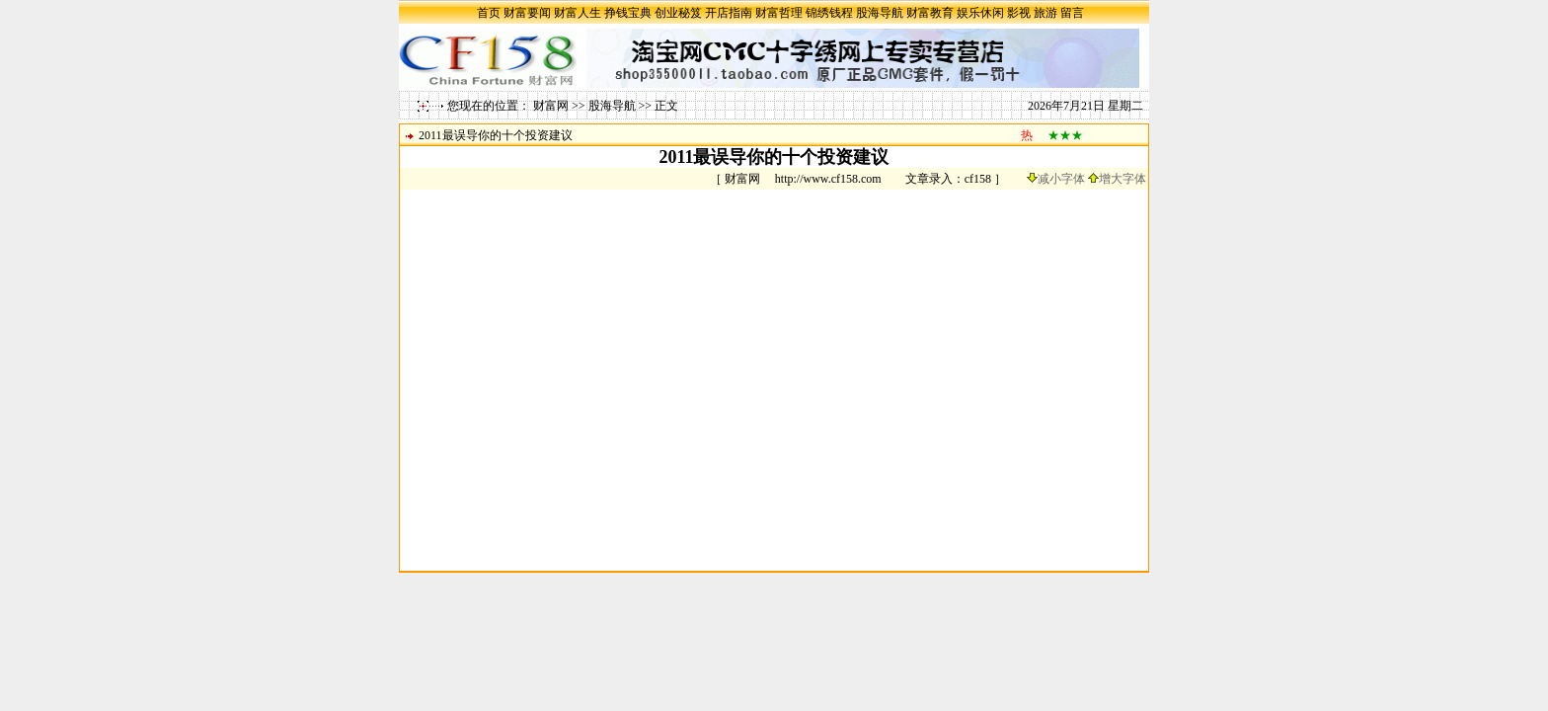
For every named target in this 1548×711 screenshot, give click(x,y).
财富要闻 (527, 13)
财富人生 (577, 13)
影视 (1019, 13)
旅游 (1045, 13)
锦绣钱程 (829, 13)
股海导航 (879, 13)
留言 (1072, 13)
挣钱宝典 (628, 13)
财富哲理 (779, 13)
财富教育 (930, 13)
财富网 (551, 106)
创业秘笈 (678, 13)
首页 (489, 13)
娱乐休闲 (980, 13)
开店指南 (728, 13)
